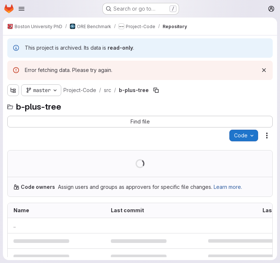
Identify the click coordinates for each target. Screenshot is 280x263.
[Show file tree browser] (13, 90)
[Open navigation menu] (21, 9)
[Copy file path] (156, 90)
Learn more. (228, 187)
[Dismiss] (264, 70)
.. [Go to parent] (14, 225)
